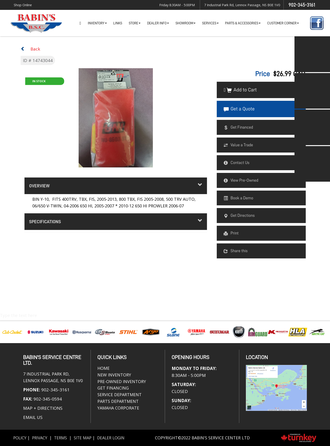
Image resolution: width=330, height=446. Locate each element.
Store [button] (134, 23)
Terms (62, 437)
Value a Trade (238, 145)
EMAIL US (32, 417)
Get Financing (113, 388)
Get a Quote (239, 109)
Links (117, 23)
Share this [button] (236, 251)
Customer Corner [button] (283, 23)
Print (231, 233)
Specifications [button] (115, 221)
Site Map (85, 437)
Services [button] (210, 23)
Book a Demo (238, 198)
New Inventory (114, 375)
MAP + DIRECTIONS (42, 408)
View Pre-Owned (241, 180)
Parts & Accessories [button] (243, 23)
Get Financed (238, 127)
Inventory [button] (97, 23)
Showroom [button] (185, 23)
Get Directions (239, 215)
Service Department (119, 394)
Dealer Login (114, 437)
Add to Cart (242, 90)
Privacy (41, 437)
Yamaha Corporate (118, 408)
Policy (20, 437)
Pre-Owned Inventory (121, 381)
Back (30, 49)
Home (80, 23)
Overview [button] (115, 185)
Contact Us (236, 162)
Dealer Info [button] (158, 23)
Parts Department (118, 401)
